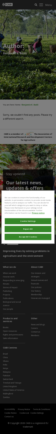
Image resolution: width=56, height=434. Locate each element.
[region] (28, 217)
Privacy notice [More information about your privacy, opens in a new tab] (38, 213)
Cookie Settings (28, 221)
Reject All (28, 229)
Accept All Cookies (28, 237)
